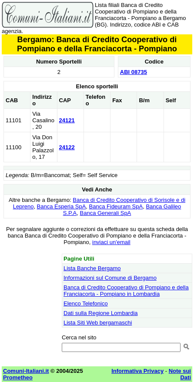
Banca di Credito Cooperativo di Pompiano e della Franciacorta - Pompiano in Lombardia (126, 290)
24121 (67, 120)
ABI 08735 (133, 72)
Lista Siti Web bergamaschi (98, 322)
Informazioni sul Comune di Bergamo (110, 278)
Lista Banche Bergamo (92, 268)
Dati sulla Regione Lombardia (101, 313)
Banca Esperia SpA (61, 206)
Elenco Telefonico (86, 303)
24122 (67, 147)
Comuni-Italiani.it (26, 371)
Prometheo (18, 377)
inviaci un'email (111, 242)
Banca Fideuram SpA (116, 206)
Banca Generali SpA (105, 213)
